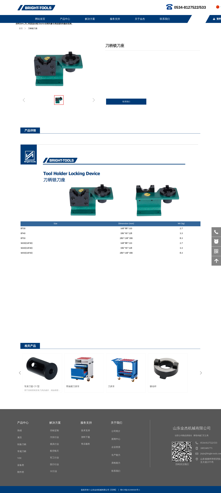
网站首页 (40, 19)
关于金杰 (140, 19)
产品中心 (65, 19)
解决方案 (90, 19)
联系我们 (165, 19)
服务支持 (115, 19)
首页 (21, 28)
